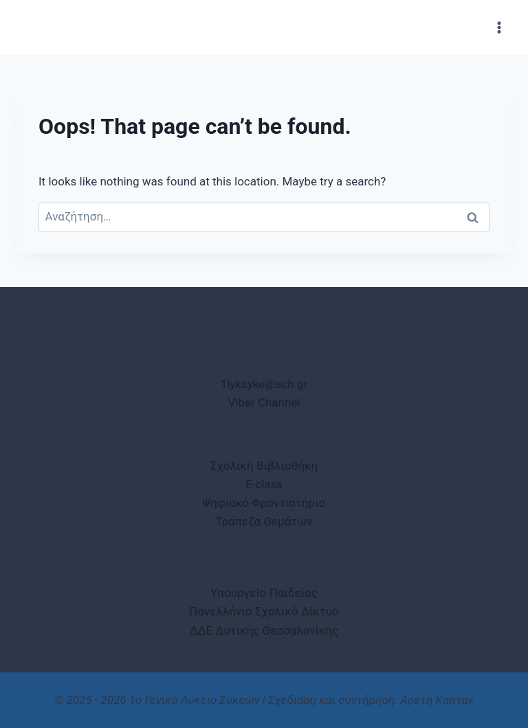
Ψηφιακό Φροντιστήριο (264, 503)
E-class (264, 484)
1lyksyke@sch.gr (264, 384)
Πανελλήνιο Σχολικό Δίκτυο (263, 611)
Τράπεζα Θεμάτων (264, 521)
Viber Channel (264, 402)
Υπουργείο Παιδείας (264, 593)
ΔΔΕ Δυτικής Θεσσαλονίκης (264, 630)
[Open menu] (499, 27)
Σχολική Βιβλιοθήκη (264, 466)
